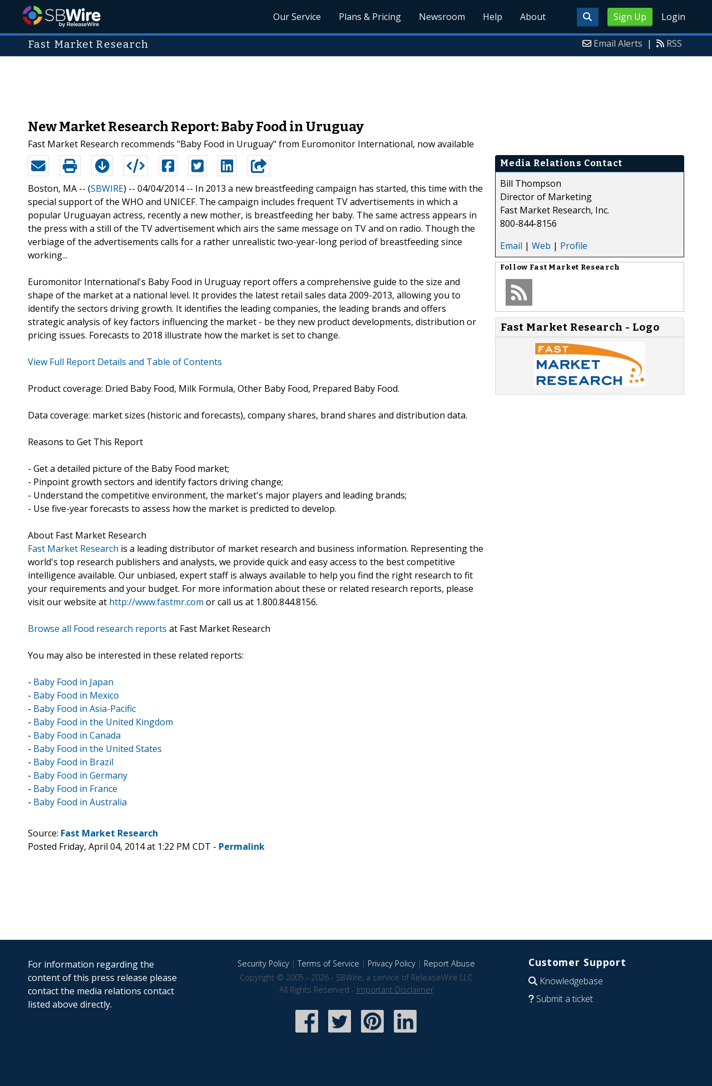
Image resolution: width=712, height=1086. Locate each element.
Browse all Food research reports (97, 628)
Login (673, 17)
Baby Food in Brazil (73, 762)
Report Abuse (449, 963)
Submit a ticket (564, 999)
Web (541, 246)
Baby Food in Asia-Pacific (84, 709)
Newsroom (442, 17)
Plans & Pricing (370, 17)
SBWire (61, 16)
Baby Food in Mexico (76, 695)
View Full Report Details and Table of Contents (125, 362)
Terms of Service (328, 963)
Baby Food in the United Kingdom (103, 722)
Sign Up (630, 17)
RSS (674, 43)
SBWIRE (107, 188)
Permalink (242, 846)
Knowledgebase (571, 981)
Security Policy (263, 963)
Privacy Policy (392, 963)
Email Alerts (618, 43)
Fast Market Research (73, 548)
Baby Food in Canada (77, 735)
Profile (573, 246)
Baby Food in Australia (80, 802)
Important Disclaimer (395, 989)
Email (511, 246)
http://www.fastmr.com (156, 602)
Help (492, 17)
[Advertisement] (356, 82)
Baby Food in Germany (80, 775)
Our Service (297, 17)
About (533, 17)
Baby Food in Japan (73, 682)
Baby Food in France (75, 789)
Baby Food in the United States (97, 749)
